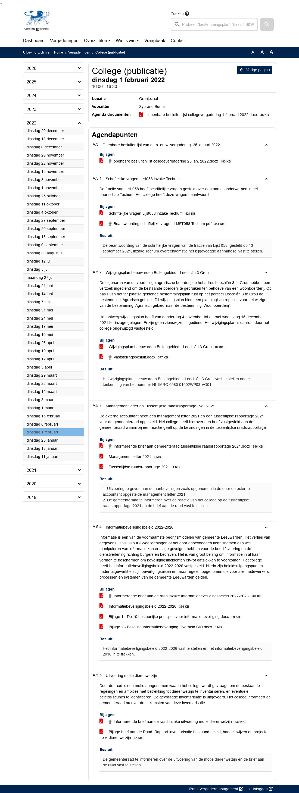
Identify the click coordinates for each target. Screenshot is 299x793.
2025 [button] (31, 82)
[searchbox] (214, 24)
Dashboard (34, 40)
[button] (267, 24)
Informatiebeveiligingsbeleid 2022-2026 (145, 606)
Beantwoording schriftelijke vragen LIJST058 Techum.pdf (162, 223)
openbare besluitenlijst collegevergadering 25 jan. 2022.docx (166, 161)
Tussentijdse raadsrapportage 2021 (140, 467)
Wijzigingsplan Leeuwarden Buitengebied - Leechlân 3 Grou (162, 347)
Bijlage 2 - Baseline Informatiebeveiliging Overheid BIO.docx (161, 627)
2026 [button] (31, 68)
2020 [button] (31, 484)
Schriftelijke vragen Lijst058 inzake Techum (148, 213)
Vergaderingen (64, 40)
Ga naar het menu (1, 3)
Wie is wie (126, 40)
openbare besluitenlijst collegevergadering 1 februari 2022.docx (205, 115)
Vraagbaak (154, 40)
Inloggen (262, 789)
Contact (178, 40)
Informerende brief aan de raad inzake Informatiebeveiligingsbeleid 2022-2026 (181, 596)
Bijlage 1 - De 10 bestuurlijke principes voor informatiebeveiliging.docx (170, 616)
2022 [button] (31, 123)
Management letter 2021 (131, 456)
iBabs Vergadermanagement (215, 789)
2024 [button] (31, 95)
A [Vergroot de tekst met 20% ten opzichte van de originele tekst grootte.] (262, 52)
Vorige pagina (255, 70)
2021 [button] (31, 470)
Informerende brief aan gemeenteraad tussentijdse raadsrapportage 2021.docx (182, 446)
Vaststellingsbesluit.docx (134, 357)
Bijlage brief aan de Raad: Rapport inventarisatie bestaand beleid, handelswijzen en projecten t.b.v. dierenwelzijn (184, 735)
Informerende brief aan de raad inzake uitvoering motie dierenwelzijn (173, 721)
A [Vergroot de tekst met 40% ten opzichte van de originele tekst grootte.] (271, 52)
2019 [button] (31, 497)
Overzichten (95, 40)
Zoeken (177, 13)
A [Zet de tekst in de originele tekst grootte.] (252, 52)
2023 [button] (31, 109)
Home (58, 52)
